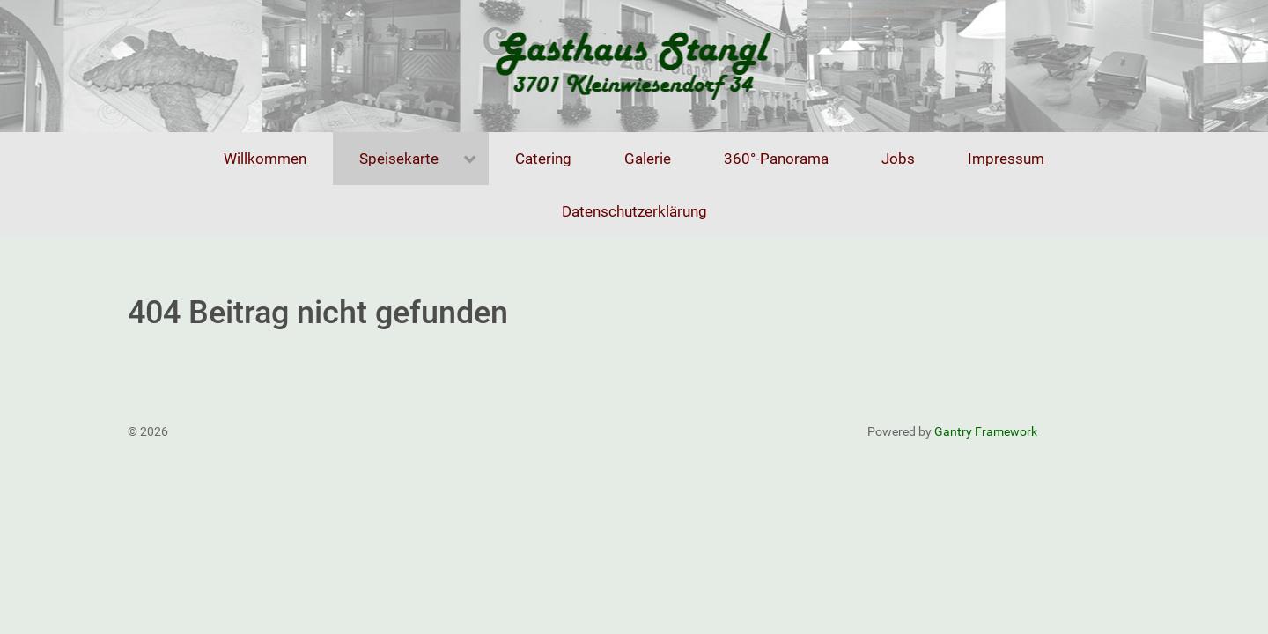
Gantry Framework (985, 431)
